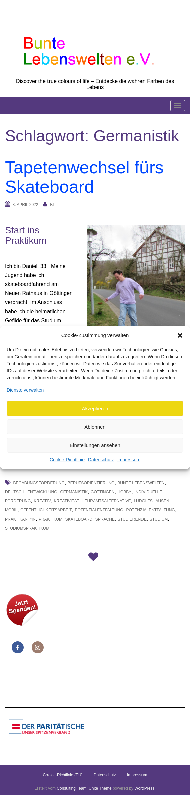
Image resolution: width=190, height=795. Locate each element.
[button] (180, 335)
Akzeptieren (95, 408)
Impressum (128, 459)
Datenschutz (101, 459)
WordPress (144, 788)
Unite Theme (100, 788)
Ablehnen (94, 427)
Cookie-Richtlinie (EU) (63, 775)
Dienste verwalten (25, 389)
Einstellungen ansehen (95, 445)
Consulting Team (71, 788)
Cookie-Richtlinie (67, 459)
